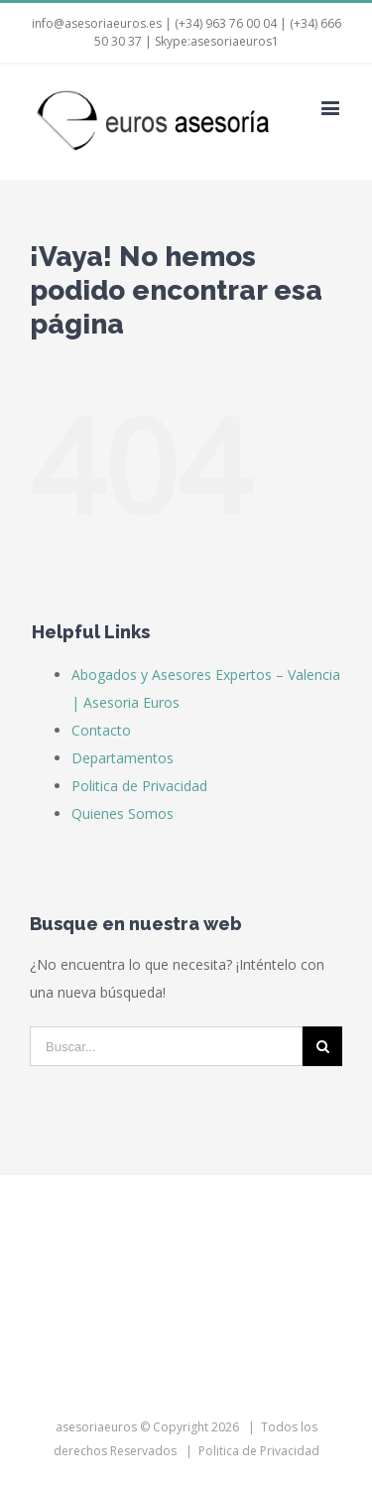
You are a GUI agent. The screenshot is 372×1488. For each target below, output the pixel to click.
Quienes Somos (122, 813)
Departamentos (122, 757)
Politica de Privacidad (139, 785)
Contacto (101, 730)
